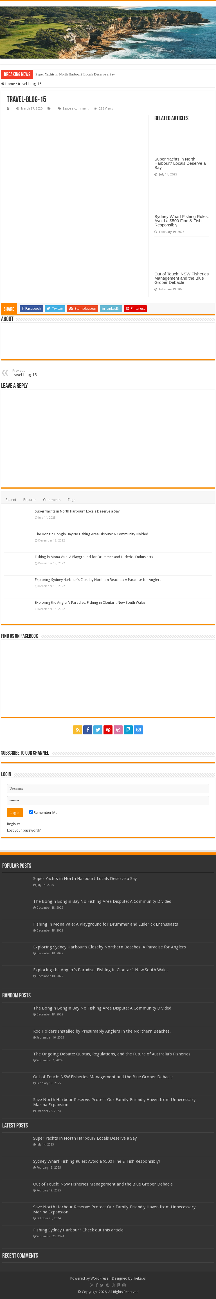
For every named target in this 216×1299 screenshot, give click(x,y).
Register (13, 824)
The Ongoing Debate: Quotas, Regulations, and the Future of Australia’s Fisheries (111, 1054)
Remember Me (43, 812)
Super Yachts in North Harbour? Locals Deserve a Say (75, 74)
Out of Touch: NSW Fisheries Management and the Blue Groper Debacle (181, 278)
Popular (29, 500)
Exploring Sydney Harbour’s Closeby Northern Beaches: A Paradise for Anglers (98, 580)
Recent (11, 500)
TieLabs (139, 1278)
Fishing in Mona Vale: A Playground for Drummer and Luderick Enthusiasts (94, 557)
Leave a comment (76, 108)
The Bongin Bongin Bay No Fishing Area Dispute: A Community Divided (91, 534)
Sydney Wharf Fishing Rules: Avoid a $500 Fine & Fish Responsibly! (181, 220)
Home (8, 84)
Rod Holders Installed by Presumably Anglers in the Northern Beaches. (102, 1031)
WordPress (99, 1278)
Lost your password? (24, 830)
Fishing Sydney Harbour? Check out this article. (79, 1230)
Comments (51, 500)
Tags (71, 500)
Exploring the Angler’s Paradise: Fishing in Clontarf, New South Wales (90, 602)
